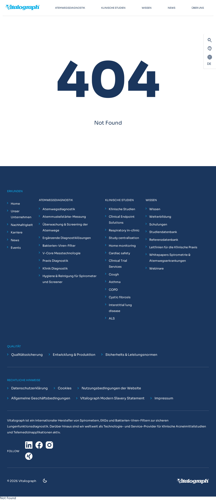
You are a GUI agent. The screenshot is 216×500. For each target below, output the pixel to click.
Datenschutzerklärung (29, 388)
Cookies (65, 388)
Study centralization (124, 238)
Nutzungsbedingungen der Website (111, 388)
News (15, 240)
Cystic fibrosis (120, 297)
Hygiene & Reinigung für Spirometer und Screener (69, 279)
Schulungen (158, 224)
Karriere (16, 232)
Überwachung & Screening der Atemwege (65, 227)
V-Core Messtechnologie (61, 253)
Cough (114, 274)
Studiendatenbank (163, 232)
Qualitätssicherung (27, 355)
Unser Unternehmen (21, 214)
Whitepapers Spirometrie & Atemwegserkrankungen (169, 258)
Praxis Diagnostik (55, 261)
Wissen (154, 209)
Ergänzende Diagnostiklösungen (67, 238)
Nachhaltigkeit (22, 225)
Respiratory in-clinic (124, 230)
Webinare (156, 268)
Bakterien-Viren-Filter (59, 246)
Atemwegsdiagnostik (59, 209)
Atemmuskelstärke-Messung (64, 217)
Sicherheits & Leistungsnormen (131, 355)
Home (15, 204)
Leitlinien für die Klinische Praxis (173, 247)
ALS (112, 318)
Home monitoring (122, 246)
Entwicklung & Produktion (74, 355)
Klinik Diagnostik (55, 268)
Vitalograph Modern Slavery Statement (112, 398)
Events (16, 248)
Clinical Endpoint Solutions (122, 220)
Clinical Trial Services (118, 264)
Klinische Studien (122, 209)
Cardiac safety (119, 253)
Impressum (164, 398)
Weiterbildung (160, 217)
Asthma (114, 282)
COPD (113, 290)
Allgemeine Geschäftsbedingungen (40, 398)
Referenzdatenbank (163, 240)
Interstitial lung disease (120, 308)
